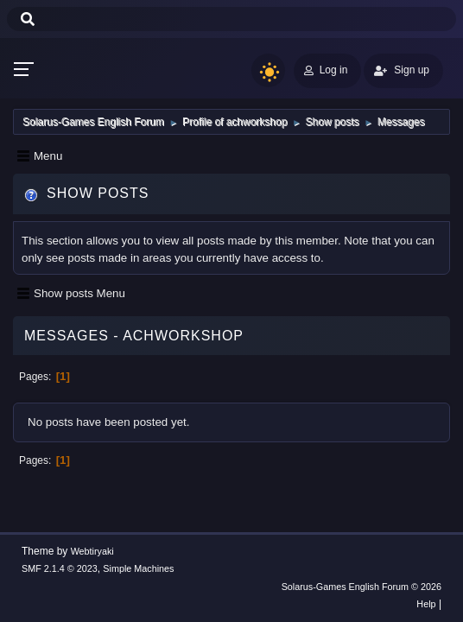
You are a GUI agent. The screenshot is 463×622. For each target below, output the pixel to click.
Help (425, 604)
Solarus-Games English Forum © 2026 (361, 586)
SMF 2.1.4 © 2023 (60, 568)
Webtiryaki (92, 551)
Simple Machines (138, 568)
